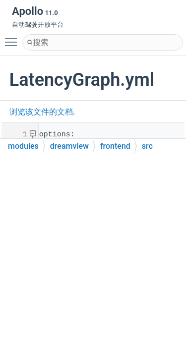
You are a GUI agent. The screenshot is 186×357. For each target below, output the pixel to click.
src (147, 146)
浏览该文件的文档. (42, 112)
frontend (115, 146)
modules (23, 146)
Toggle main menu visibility (13, 38)
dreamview (69, 146)
